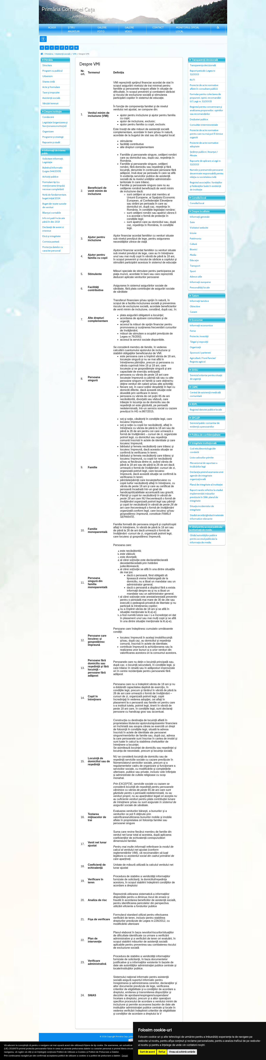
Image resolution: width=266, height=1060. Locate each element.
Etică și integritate (51, 236)
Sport (193, 271)
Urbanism (47, 76)
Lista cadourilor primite (202, 457)
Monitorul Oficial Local (187, 29)
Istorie (193, 233)
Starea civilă (48, 81)
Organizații (195, 347)
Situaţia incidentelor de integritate (202, 508)
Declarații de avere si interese (53, 229)
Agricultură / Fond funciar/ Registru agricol (203, 360)
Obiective (195, 306)
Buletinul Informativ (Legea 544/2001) (52, 169)
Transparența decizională (203, 65)
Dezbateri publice (199, 119)
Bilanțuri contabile (51, 212)
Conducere (48, 117)
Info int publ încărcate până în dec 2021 (53, 220)
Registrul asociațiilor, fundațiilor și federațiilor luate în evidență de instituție (206, 186)
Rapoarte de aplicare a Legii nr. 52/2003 (205, 162)
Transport (195, 265)
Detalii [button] (125, 1055)
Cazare (193, 311)
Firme (193, 330)
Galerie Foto (102, 29)
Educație (194, 260)
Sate (192, 222)
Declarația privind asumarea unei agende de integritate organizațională (206, 475)
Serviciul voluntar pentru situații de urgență (206, 377)
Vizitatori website (199, 227)
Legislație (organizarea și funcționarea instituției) (55, 124)
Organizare (48, 131)
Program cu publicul (52, 70)
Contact (158, 27)
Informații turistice (199, 300)
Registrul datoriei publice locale (206, 409)
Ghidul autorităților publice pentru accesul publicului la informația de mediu (203, 539)
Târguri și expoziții (199, 341)
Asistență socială (62, 54)
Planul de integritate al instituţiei (206, 484)
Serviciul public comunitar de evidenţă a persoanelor (205, 425)
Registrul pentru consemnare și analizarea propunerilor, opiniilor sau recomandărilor (206, 110)
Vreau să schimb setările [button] (182, 1051)
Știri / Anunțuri (74, 29)
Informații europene (200, 282)
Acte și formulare (51, 87)
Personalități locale (200, 287)
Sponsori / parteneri (200, 352)
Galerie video (129, 29)
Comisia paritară (50, 241)
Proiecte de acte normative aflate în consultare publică (204, 87)
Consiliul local (197, 203)
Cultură (193, 244)
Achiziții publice (50, 176)
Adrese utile (196, 276)
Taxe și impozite (51, 92)
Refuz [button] (162, 1051)
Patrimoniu (195, 238)
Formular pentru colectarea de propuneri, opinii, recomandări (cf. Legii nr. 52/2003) (205, 98)
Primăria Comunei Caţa (68, 9)
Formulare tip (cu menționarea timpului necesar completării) (53, 186)
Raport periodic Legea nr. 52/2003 (203, 72)
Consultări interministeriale (204, 124)
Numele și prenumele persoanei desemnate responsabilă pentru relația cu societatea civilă (206, 173)
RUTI (192, 79)
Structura (47, 65)
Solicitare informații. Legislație (52, 160)
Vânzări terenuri (50, 103)
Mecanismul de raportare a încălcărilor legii (203, 464)
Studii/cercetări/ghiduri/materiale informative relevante (207, 517)
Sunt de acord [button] (147, 1051)
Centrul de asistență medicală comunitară (205, 394)
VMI (74, 54)
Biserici (193, 249)
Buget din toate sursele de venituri (54, 205)
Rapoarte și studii (51, 142)
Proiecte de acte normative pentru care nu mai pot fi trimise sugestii (206, 134)
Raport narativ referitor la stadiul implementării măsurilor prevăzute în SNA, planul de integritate (206, 495)
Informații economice (201, 325)
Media (193, 254)
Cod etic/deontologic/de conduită (203, 450)
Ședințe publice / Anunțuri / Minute (204, 153)
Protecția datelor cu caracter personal (52, 249)
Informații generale (200, 216)
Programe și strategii (52, 136)
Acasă (52, 27)
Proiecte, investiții (199, 336)
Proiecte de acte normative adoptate (204, 144)
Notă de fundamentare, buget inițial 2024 (54, 196)
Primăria (49, 54)
